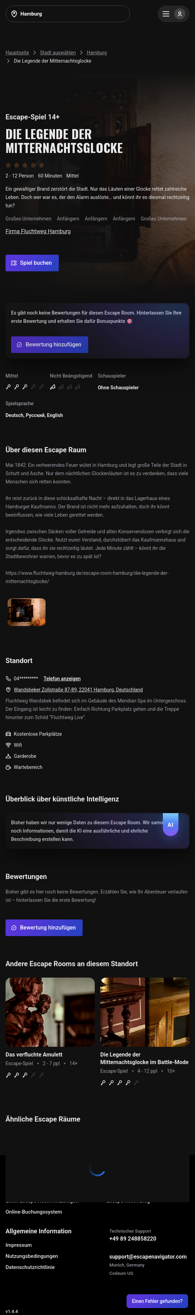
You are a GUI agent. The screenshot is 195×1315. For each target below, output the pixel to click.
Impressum (19, 1245)
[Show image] (27, 612)
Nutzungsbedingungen (32, 1256)
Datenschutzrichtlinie (30, 1267)
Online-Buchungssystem (34, 1212)
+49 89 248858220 (132, 1238)
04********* (26, 678)
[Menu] (173, 14)
